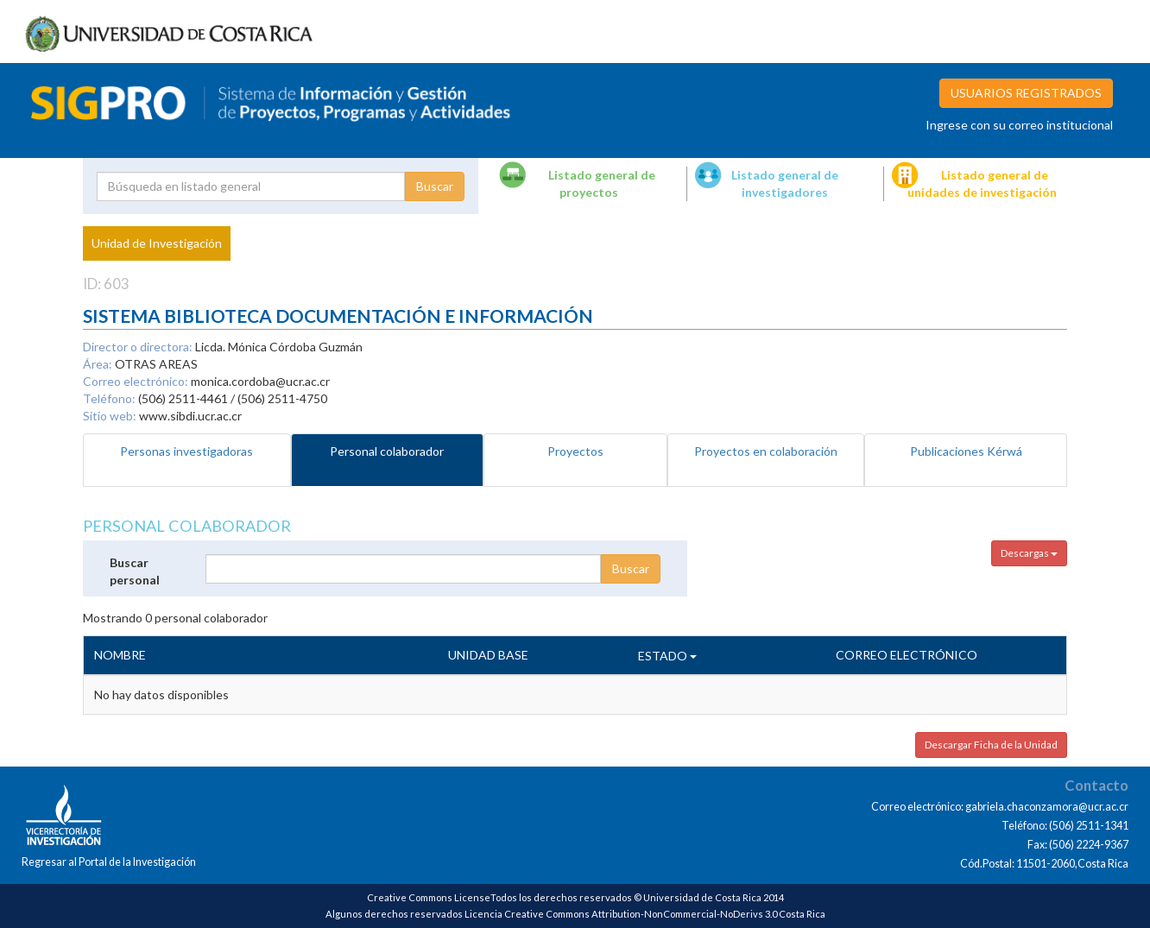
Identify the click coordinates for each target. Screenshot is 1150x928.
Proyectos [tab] (575, 451)
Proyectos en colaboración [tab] (765, 451)
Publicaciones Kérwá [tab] (966, 451)
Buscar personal (135, 571)
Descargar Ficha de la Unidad (991, 744)
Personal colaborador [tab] (387, 451)
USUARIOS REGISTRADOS (1026, 92)
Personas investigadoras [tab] (186, 451)
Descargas (1029, 552)
